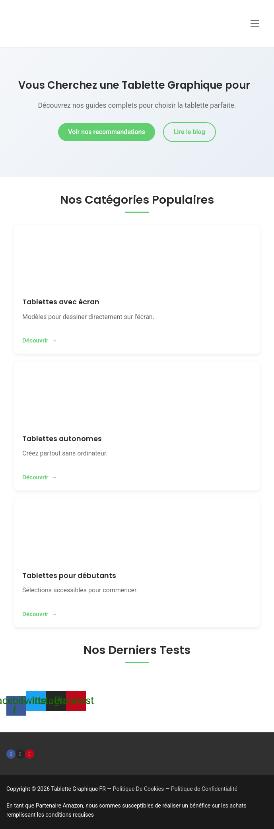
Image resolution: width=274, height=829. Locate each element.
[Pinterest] (29, 754)
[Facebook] (11, 754)
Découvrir (35, 340)
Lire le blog (189, 132)
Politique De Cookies (138, 789)
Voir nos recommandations (106, 132)
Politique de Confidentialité (204, 789)
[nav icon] (255, 23)
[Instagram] (20, 754)
